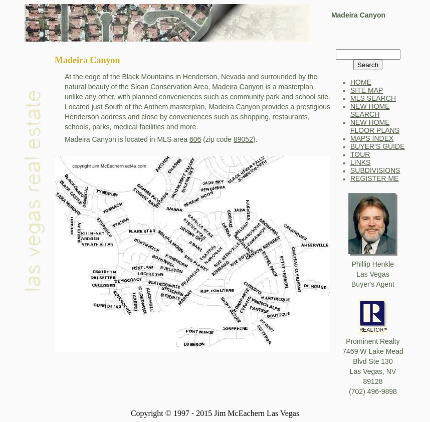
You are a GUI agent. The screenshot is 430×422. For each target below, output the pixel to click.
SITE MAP (366, 90)
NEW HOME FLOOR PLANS (374, 126)
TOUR (360, 154)
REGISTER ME (374, 178)
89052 (243, 139)
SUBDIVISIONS (375, 170)
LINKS (360, 162)
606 (195, 139)
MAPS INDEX (371, 138)
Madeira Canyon (238, 87)
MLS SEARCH (373, 98)
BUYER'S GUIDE (377, 146)
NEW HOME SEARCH (370, 110)
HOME (360, 82)
